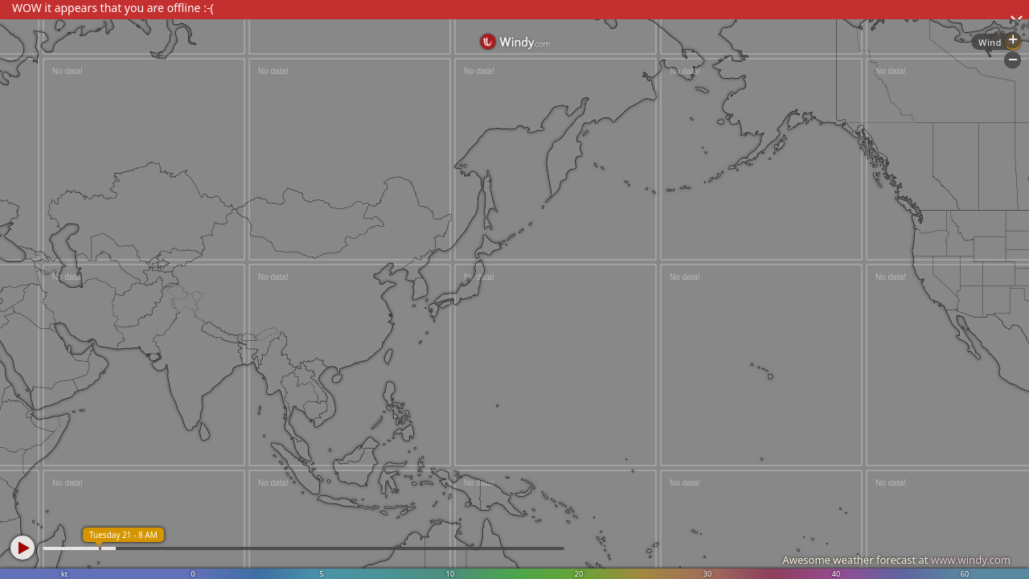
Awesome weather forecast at (896, 559)
